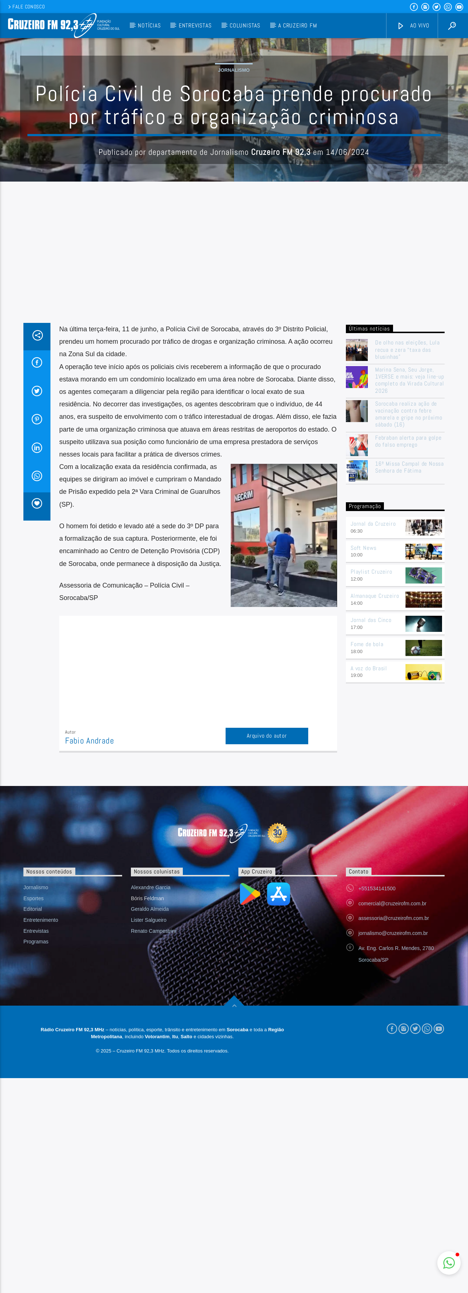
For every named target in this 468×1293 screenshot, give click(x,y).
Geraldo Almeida (150, 1057)
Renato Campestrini (153, 1079)
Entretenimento (40, 1068)
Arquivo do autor (267, 883)
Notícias (149, 25)
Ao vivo (413, 26)
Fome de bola (367, 792)
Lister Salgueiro (148, 1068)
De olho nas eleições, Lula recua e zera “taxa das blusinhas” (407, 497)
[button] (449, 1263)
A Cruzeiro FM (297, 25)
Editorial (32, 1057)
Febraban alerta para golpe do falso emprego (408, 589)
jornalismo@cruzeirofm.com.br (393, 1081)
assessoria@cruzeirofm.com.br (393, 1066)
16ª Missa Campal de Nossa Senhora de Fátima (409, 615)
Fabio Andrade (89, 888)
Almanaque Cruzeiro (375, 744)
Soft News (364, 696)
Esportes (33, 1046)
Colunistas (245, 25)
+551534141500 (377, 1036)
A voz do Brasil (369, 816)
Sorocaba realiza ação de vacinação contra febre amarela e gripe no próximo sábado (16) (408, 562)
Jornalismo (234, 144)
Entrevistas (195, 25)
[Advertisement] (234, 416)
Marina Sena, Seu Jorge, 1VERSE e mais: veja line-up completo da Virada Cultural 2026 (409, 528)
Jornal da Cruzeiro (373, 671)
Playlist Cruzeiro (371, 719)
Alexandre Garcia (150, 1035)
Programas (35, 1089)
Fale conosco (26, 6)
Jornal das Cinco (371, 768)
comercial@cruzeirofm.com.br (392, 1051)
